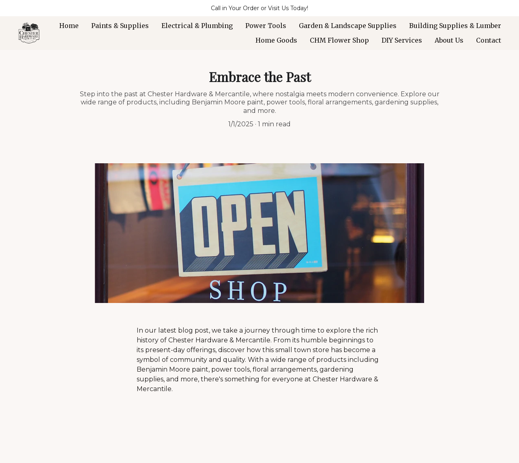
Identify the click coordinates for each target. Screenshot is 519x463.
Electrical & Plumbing (197, 26)
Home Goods (276, 40)
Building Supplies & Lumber (455, 26)
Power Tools (265, 26)
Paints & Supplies (120, 26)
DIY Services (402, 40)
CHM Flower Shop (339, 40)
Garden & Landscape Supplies (348, 26)
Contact (488, 40)
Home (69, 26)
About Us (449, 40)
